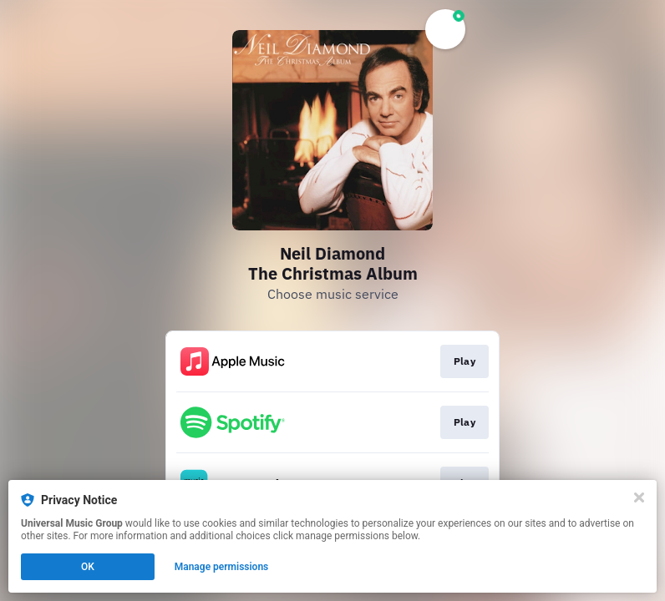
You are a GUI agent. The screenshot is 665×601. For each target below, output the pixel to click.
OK (87, 567)
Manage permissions (222, 567)
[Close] (639, 497)
